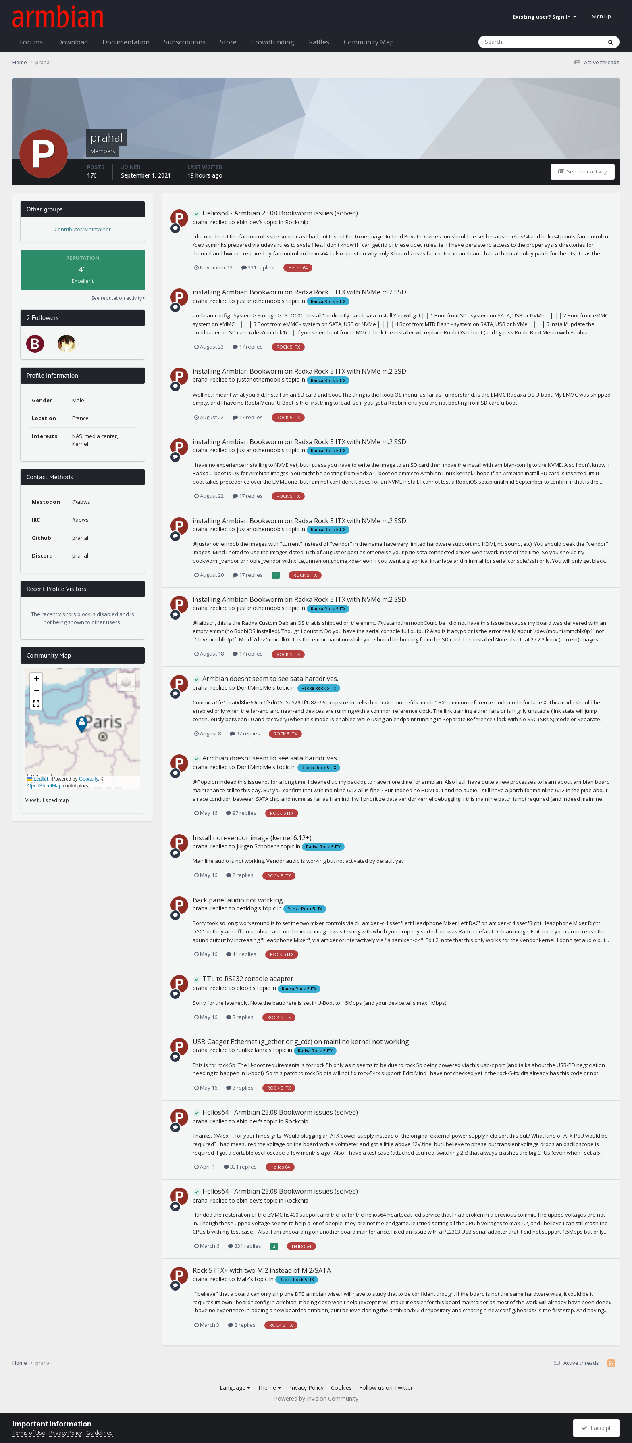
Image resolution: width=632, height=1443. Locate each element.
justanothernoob (259, 301)
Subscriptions (185, 42)
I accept (596, 1428)
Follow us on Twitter (386, 1387)
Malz (243, 1279)
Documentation (126, 42)
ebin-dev (248, 222)
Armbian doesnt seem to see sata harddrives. (265, 678)
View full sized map (47, 800)
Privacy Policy (306, 1387)
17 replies (248, 346)
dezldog (247, 908)
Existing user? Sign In (544, 16)
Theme (269, 1387)
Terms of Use (28, 1432)
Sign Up (601, 16)
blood (244, 988)
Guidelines (99, 1432)
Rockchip (296, 222)
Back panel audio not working (238, 900)
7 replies (240, 1017)
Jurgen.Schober (256, 846)
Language (235, 1387)
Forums (31, 42)
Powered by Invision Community (316, 1398)
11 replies (241, 954)
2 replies (240, 875)
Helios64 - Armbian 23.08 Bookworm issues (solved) (275, 213)
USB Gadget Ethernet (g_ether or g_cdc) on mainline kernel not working (301, 1041)
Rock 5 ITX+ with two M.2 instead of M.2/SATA (262, 1270)
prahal (201, 222)
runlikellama (252, 1050)
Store (228, 42)
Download (72, 42)
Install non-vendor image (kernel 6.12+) (252, 837)
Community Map (369, 42)
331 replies (257, 267)
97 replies (245, 733)
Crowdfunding (272, 42)
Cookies (341, 1387)
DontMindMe (254, 687)
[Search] (519, 42)
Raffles (319, 42)
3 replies (240, 1087)
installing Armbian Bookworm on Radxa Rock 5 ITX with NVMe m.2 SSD (299, 292)
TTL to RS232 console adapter (243, 978)
